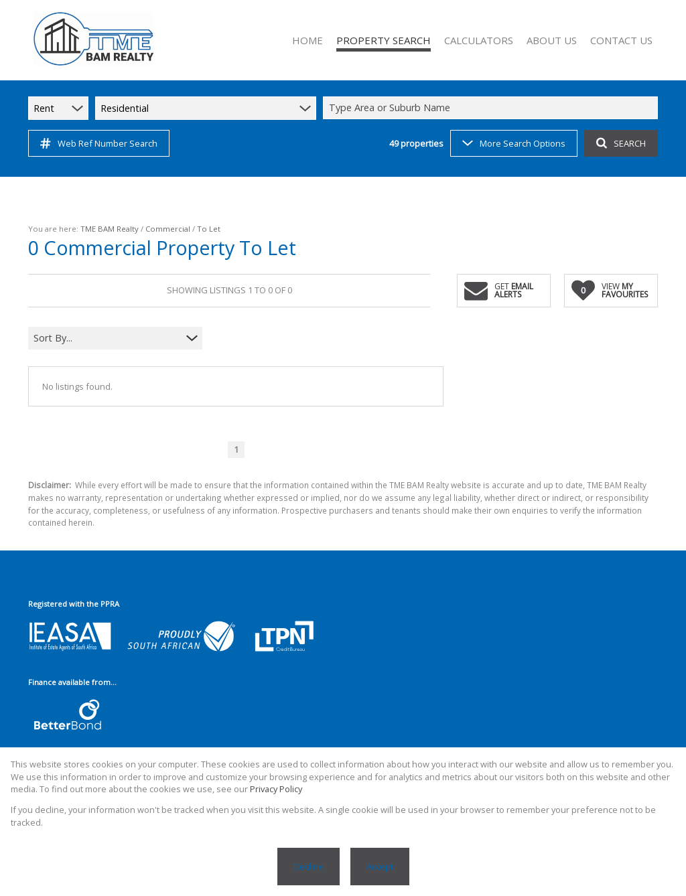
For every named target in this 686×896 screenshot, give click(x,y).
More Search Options (513, 143)
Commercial (167, 229)
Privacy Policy (276, 789)
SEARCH (621, 143)
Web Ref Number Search (98, 143)
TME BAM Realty (109, 229)
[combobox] (492, 108)
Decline (308, 867)
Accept (379, 867)
